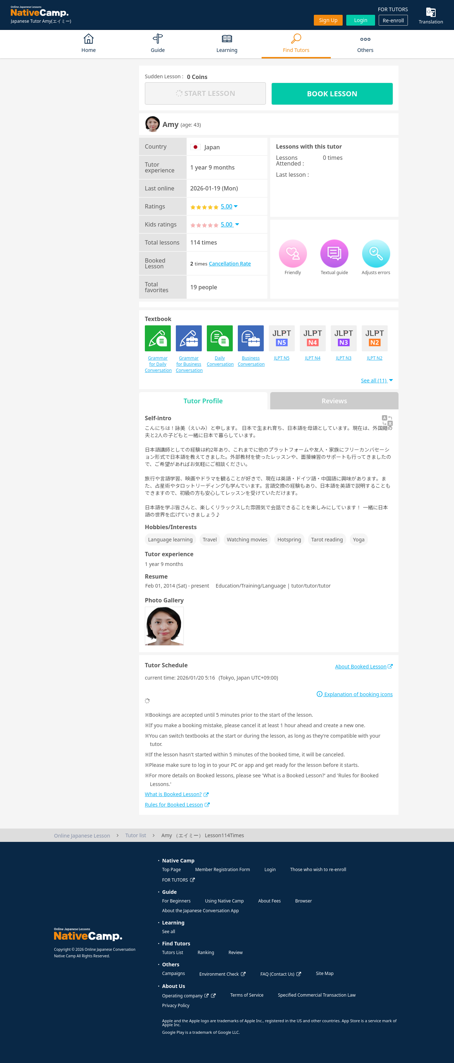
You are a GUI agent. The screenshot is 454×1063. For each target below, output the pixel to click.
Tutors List (172, 952)
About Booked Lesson (364, 666)
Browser (303, 901)
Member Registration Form (222, 869)
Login (361, 20)
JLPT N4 (313, 343)
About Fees (269, 901)
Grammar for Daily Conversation (158, 349)
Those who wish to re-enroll (318, 869)
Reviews (334, 400)
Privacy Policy (176, 1005)
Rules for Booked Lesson (177, 804)
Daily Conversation (220, 346)
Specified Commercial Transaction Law (317, 995)
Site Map (325, 973)
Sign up (328, 20)
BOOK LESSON (332, 93)
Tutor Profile (203, 400)
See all (168, 931)
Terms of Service (246, 995)
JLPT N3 (344, 343)
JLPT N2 (375, 343)
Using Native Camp (224, 901)
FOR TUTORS (393, 9)
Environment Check (219, 974)
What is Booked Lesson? (177, 794)
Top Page (171, 869)
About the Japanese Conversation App (200, 911)
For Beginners (176, 901)
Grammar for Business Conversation (189, 349)
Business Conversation (251, 346)
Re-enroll (393, 20)
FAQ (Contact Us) (277, 974)
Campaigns (173, 973)
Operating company (185, 996)
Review (235, 952)
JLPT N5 (282, 343)
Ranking (205, 952)
